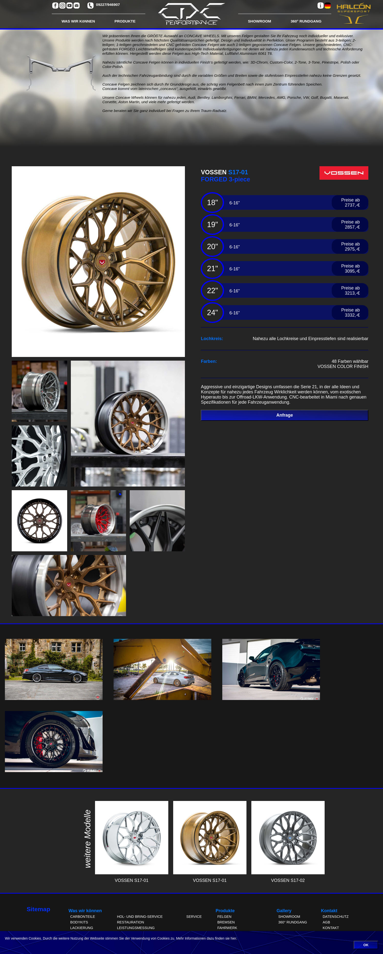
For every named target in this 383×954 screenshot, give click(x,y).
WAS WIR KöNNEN (78, 21)
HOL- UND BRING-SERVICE (140, 917)
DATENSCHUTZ (336, 917)
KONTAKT (331, 928)
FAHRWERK (227, 928)
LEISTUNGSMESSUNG (136, 928)
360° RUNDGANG (306, 21)
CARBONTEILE (82, 917)
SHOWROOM (259, 21)
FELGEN (224, 917)
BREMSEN (226, 922)
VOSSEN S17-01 (131, 878)
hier (233, 938)
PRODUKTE (125, 21)
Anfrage (284, 415)
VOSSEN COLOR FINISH (343, 366)
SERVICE (194, 917)
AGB (326, 922)
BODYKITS (79, 922)
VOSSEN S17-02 (288, 878)
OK (366, 945)
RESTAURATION (130, 922)
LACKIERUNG (81, 928)
